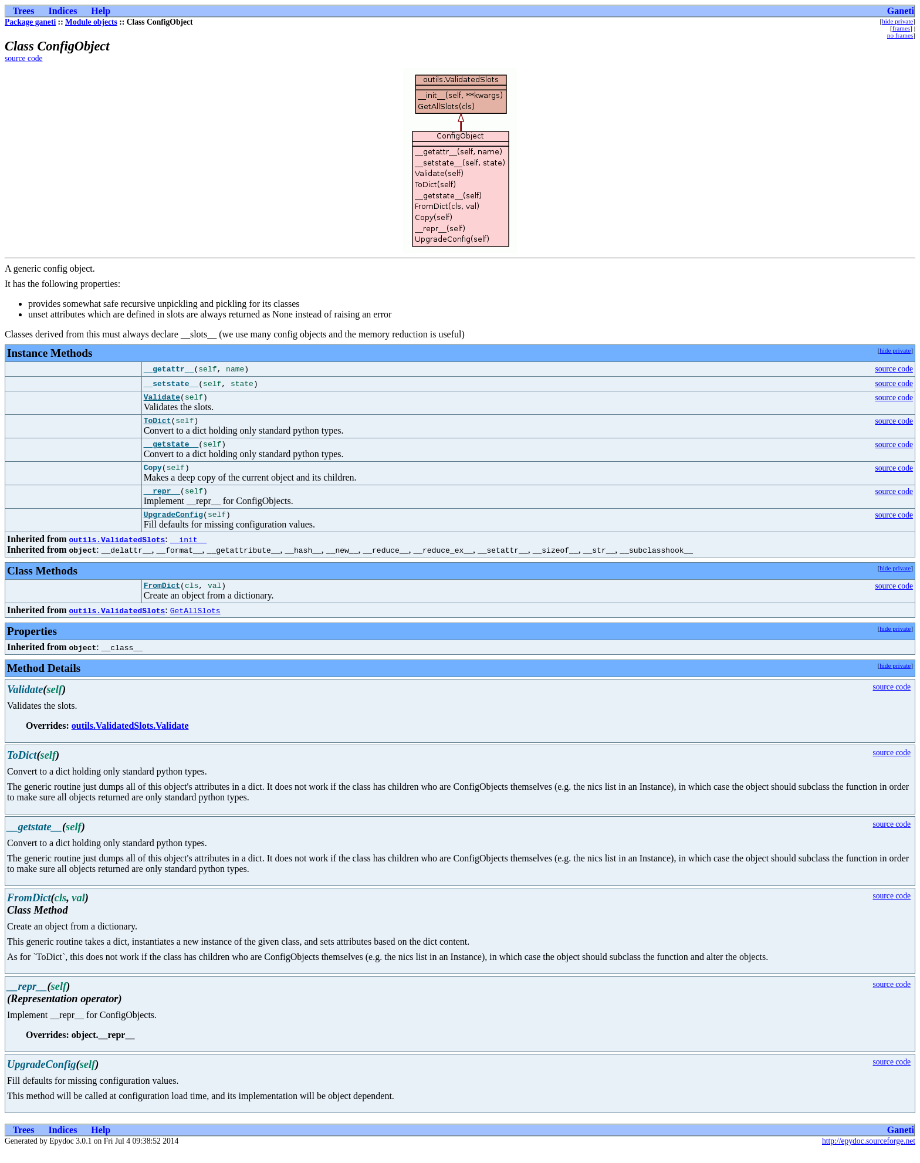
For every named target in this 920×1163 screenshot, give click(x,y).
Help (100, 11)
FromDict (162, 597)
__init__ (188, 550)
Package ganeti (30, 22)
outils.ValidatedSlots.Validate (130, 738)
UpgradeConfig (173, 524)
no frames (900, 35)
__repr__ (162, 499)
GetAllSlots (195, 622)
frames (901, 28)
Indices (62, 11)
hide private (897, 21)
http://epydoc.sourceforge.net (868, 1153)
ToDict (157, 423)
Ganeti (900, 11)
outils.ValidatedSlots (117, 550)
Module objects (91, 22)
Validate (162, 398)
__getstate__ (171, 449)
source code (24, 58)
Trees (24, 11)
